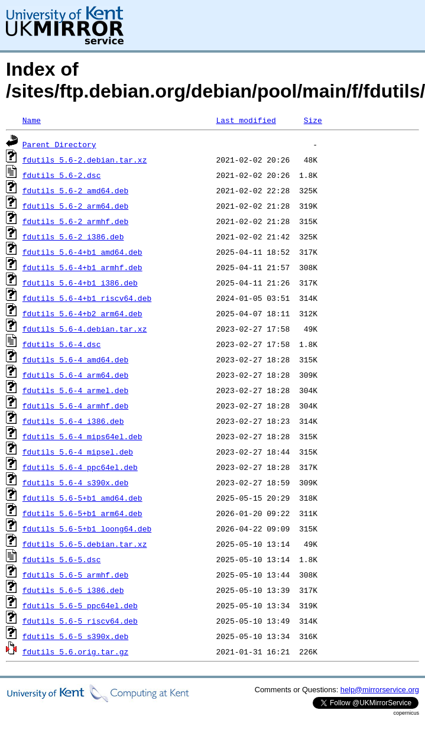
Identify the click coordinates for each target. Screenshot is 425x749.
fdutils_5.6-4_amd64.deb (75, 359)
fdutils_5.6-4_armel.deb (75, 390)
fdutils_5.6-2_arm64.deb (75, 205)
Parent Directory (59, 144)
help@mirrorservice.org (379, 689)
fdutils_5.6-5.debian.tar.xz (84, 544)
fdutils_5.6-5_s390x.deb (75, 636)
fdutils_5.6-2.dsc (61, 175)
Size (313, 120)
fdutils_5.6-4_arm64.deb (75, 374)
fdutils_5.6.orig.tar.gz (75, 651)
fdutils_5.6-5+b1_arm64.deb (82, 513)
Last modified (245, 120)
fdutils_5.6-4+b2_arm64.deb (82, 313)
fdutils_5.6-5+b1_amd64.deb (82, 497)
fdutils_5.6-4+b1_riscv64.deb (86, 298)
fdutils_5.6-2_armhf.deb (75, 221)
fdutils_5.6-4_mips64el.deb (82, 436)
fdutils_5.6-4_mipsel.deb (77, 451)
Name (31, 120)
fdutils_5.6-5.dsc (61, 559)
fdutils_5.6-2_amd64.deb (75, 190)
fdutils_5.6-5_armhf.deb (75, 574)
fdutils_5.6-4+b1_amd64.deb (82, 252)
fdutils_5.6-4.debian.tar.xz (84, 328)
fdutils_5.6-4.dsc (61, 344)
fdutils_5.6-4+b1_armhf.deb (82, 267)
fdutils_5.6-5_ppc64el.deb (80, 605)
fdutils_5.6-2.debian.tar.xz (84, 159)
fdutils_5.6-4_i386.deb (73, 421)
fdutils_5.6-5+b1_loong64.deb (86, 528)
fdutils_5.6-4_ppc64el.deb (80, 467)
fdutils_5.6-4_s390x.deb (75, 482)
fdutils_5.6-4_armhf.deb (75, 405)
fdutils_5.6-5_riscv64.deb (80, 620)
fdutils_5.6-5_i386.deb (73, 590)
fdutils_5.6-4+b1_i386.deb (80, 282)
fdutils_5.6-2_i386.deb (73, 236)
